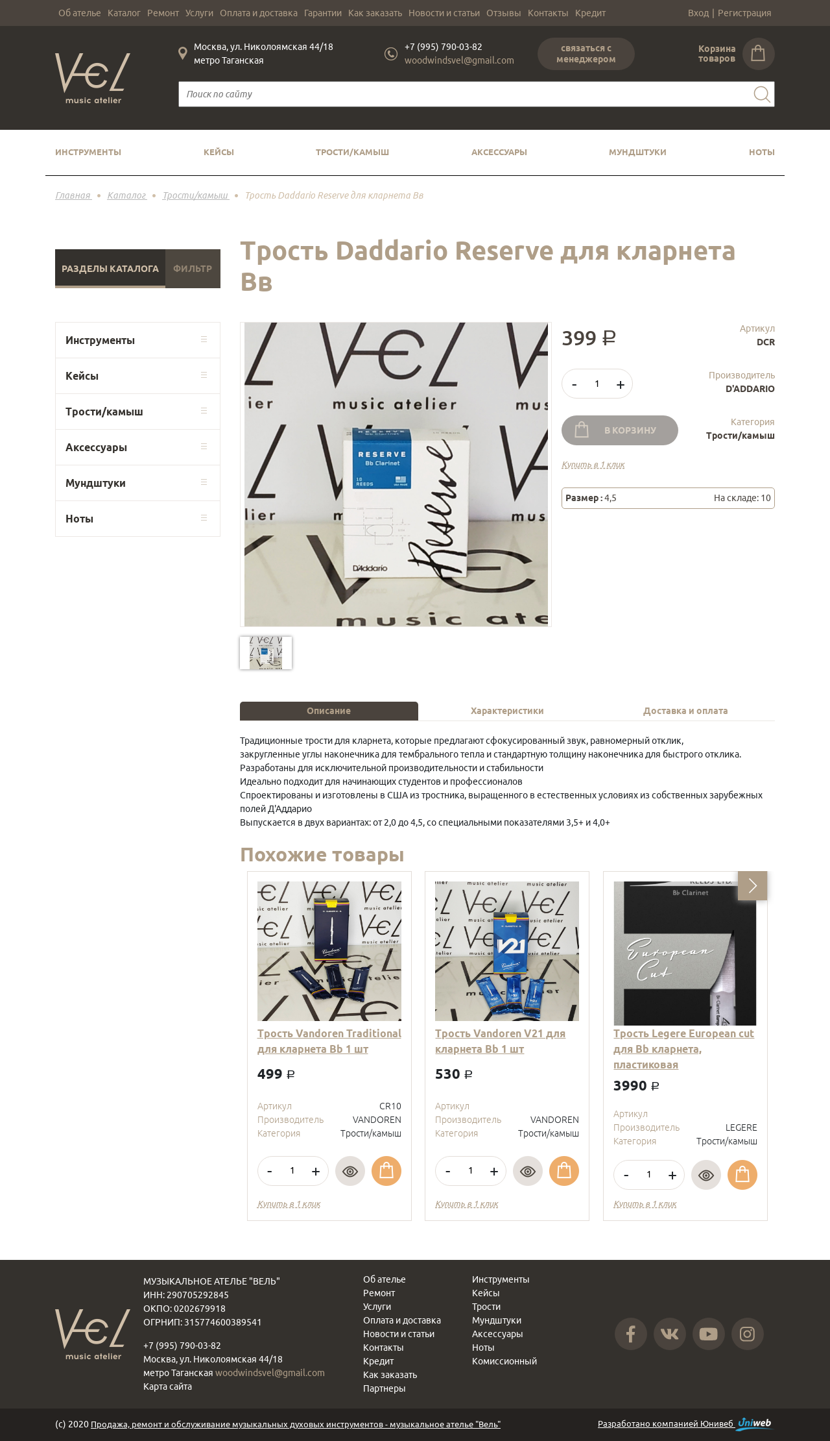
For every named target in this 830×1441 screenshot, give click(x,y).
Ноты (762, 151)
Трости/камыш (352, 151)
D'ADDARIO (750, 389)
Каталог (124, 13)
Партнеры (384, 1388)
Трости (486, 1306)
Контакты (548, 13)
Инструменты (88, 151)
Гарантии (323, 13)
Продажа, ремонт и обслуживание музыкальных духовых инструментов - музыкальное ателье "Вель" (296, 1424)
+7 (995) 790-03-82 (443, 47)
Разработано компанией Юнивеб (686, 1424)
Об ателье (79, 13)
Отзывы (503, 13)
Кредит (590, 13)
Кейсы (219, 151)
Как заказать (375, 13)
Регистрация (745, 13)
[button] (752, 885)
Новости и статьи (444, 13)
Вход (698, 13)
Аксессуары (499, 151)
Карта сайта (167, 1386)
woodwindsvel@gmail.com (459, 60)
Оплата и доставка (259, 13)
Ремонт (163, 13)
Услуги (199, 13)
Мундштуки (638, 151)
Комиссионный (504, 1361)
